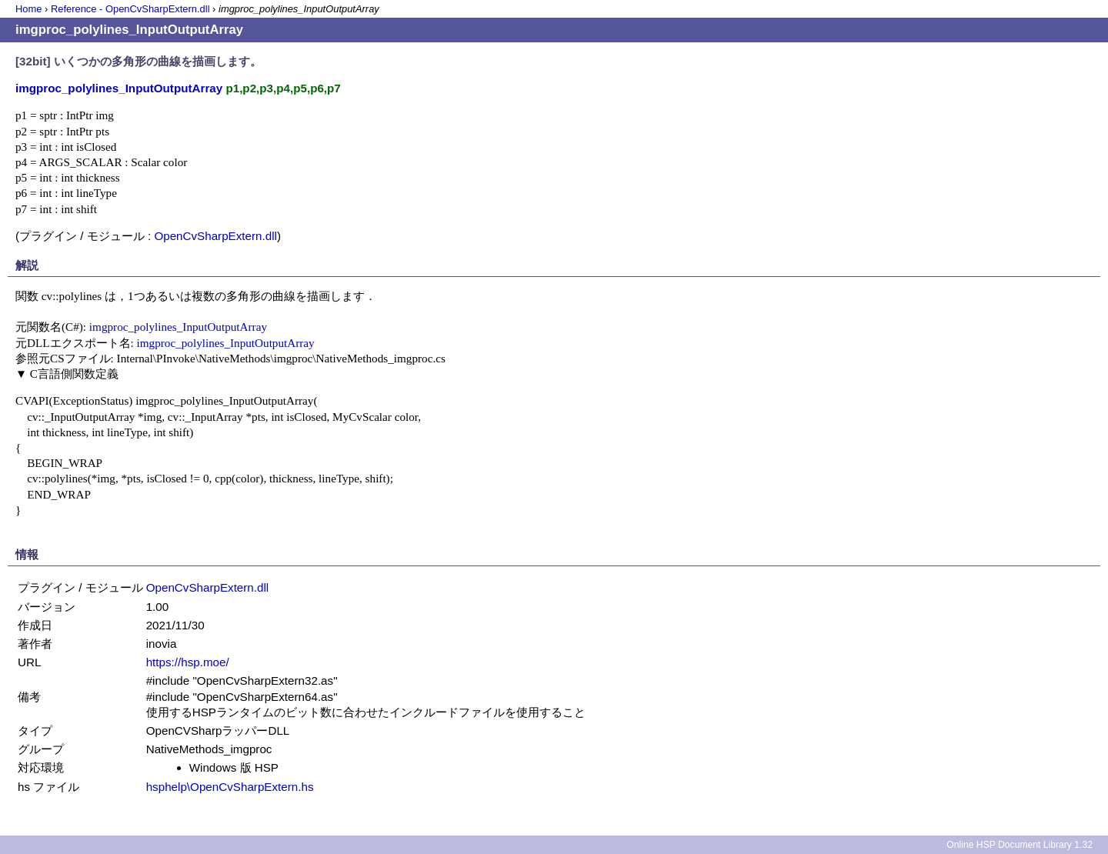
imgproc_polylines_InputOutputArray (178, 326)
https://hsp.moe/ (187, 662)
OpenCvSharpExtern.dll (215, 235)
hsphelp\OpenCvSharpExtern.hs (230, 786)
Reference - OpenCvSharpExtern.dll (130, 9)
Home (28, 9)
